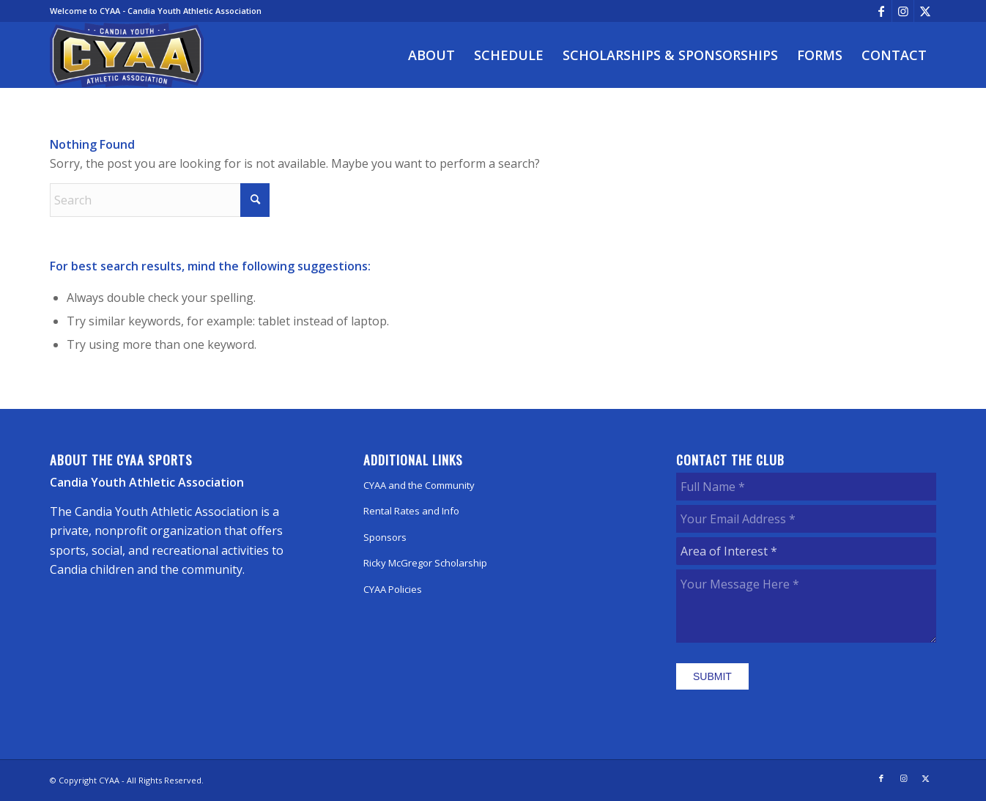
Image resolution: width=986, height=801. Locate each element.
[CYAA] (127, 55)
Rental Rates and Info (411, 510)
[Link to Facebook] (881, 11)
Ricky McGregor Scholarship (425, 562)
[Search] (160, 200)
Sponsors (385, 537)
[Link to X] (925, 11)
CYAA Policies (392, 589)
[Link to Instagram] (902, 11)
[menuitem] (431, 55)
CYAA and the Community (419, 485)
